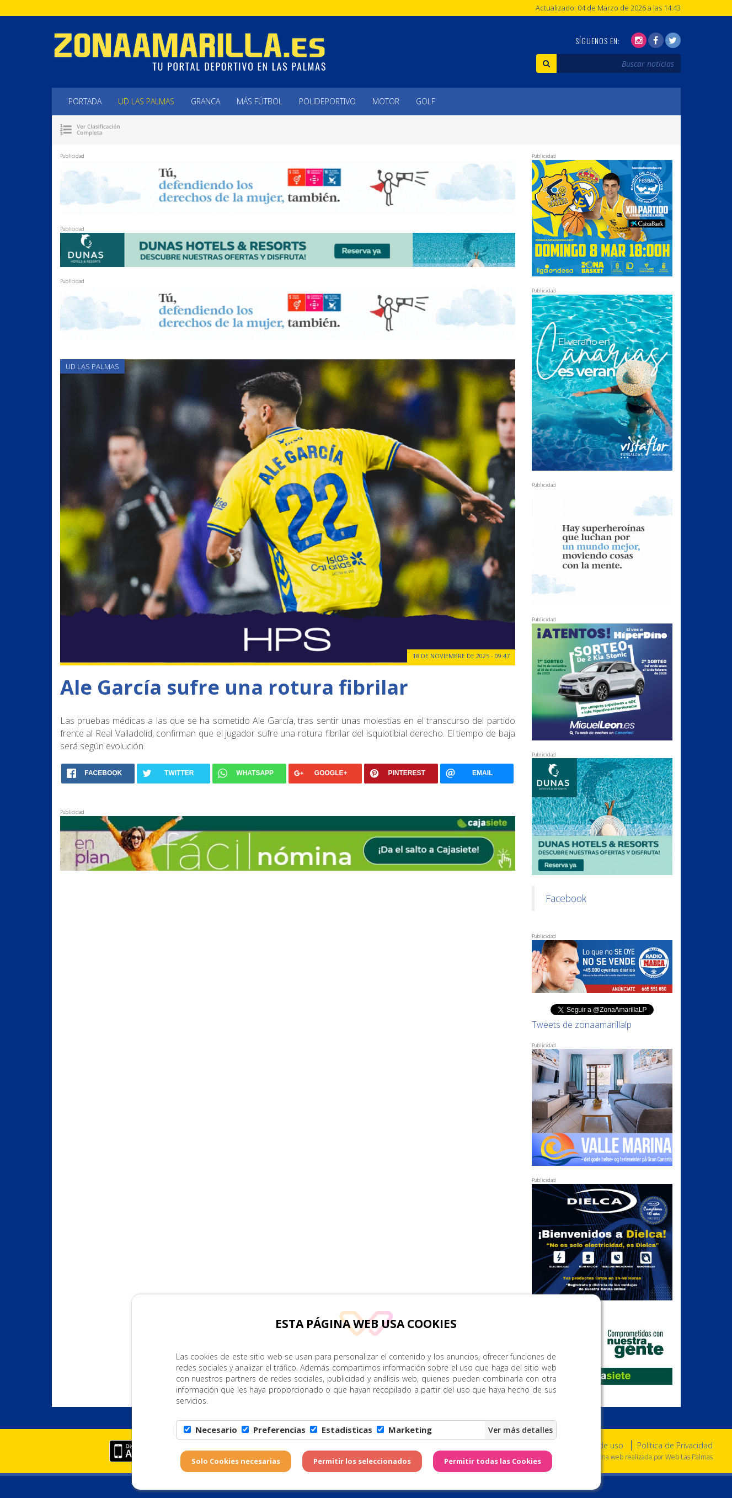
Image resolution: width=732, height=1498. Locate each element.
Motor (385, 101)
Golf (425, 101)
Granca (205, 101)
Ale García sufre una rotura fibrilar (234, 687)
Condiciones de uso (587, 1445)
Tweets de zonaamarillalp (582, 1025)
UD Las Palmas (146, 101)
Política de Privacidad (675, 1445)
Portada (84, 101)
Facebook (566, 898)
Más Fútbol (259, 101)
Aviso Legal (519, 1445)
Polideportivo (327, 101)
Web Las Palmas (689, 1457)
